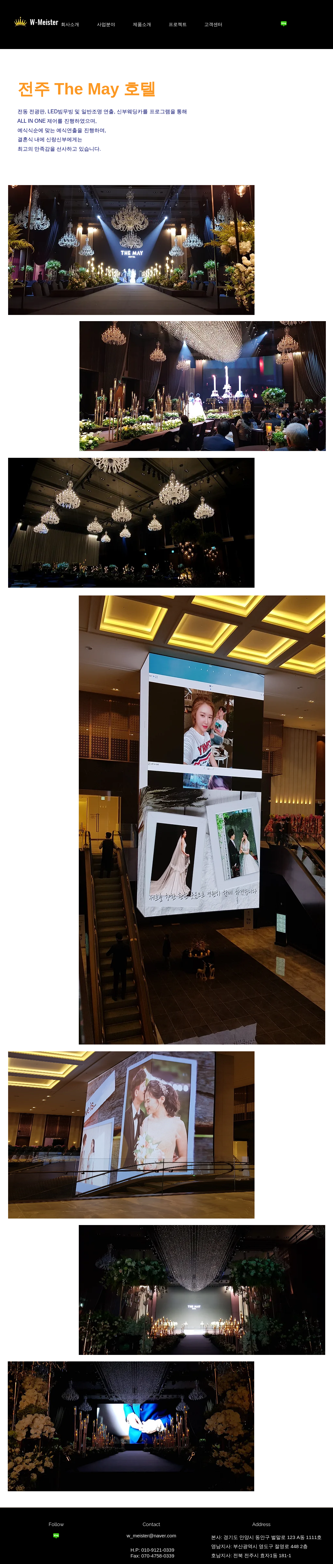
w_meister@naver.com (151, 1535)
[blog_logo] (283, 23)
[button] (70, 24)
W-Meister (44, 22)
